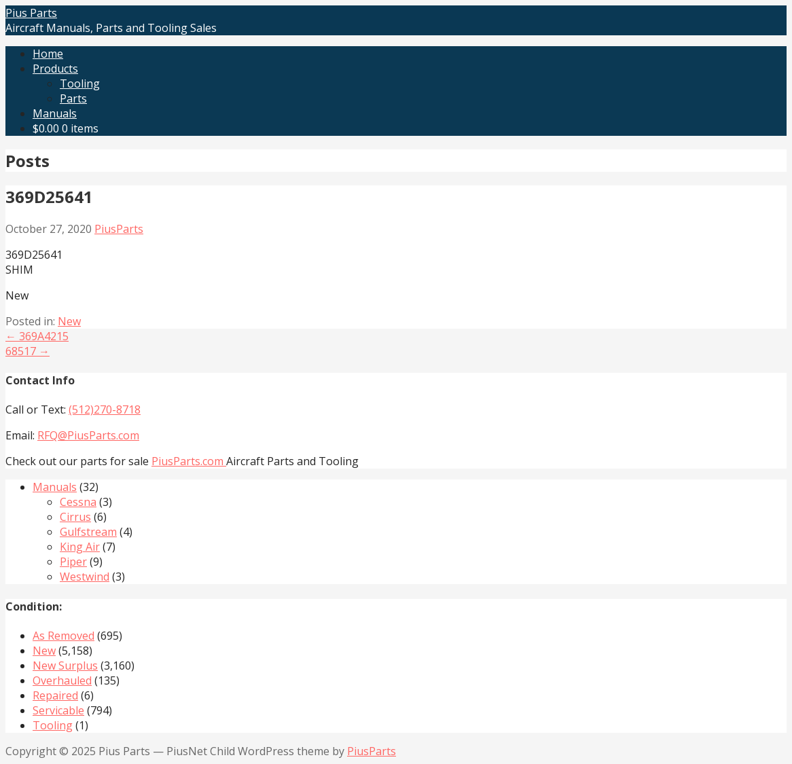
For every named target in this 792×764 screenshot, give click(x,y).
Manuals (55, 113)
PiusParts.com (188, 461)
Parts (73, 98)
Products (55, 68)
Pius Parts (31, 12)
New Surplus (65, 665)
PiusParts (118, 228)
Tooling (80, 83)
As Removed (63, 635)
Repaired (55, 695)
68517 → (27, 351)
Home (48, 53)
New (69, 321)
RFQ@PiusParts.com (88, 435)
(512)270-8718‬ (105, 409)
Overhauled (62, 680)
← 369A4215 (37, 336)
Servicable (58, 710)
